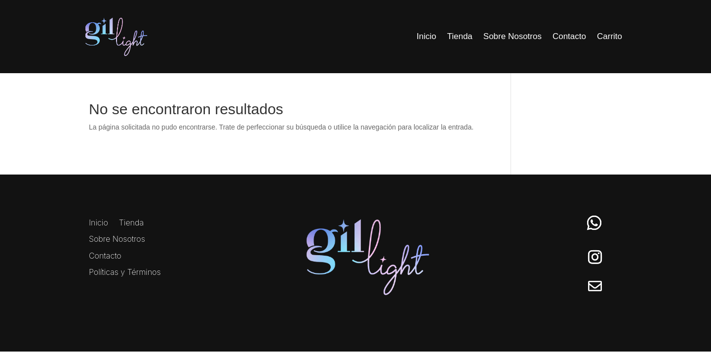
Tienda (459, 36)
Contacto (569, 36)
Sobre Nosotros (512, 36)
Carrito (609, 36)
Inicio (426, 36)
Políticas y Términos (125, 272)
